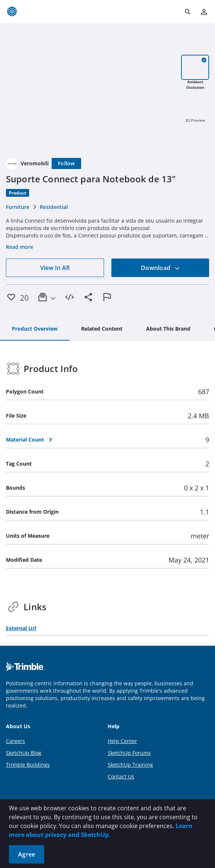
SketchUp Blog (23, 752)
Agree (26, 854)
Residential (54, 206)
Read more (19, 246)
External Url (21, 628)
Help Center (122, 740)
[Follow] (66, 163)
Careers (15, 740)
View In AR (55, 268)
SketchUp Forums (129, 752)
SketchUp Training (130, 764)
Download (160, 268)
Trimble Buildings (28, 764)
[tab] (34, 329)
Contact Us (121, 776)
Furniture (18, 206)
